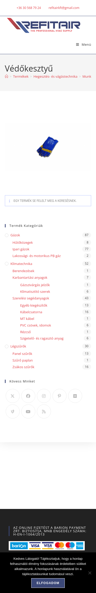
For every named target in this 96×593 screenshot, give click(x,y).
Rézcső (25, 332)
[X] (13, 396)
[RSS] (44, 411)
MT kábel (27, 318)
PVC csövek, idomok (35, 325)
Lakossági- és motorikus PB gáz (37, 255)
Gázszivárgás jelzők (35, 285)
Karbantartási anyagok (30, 277)
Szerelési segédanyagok (31, 298)
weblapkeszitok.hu (55, 521)
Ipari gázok (21, 249)
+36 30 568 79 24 (29, 8)
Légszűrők (18, 346)
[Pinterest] (59, 396)
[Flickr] (75, 396)
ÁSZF (39, 512)
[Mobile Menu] (81, 44)
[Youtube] (28, 411)
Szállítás (53, 512)
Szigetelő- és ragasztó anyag (41, 338)
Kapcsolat (71, 512)
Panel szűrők (22, 353)
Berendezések (23, 271)
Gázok (15, 235)
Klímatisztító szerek (35, 291)
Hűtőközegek (23, 242)
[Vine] (13, 411)
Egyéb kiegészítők (33, 305)
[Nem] (89, 572)
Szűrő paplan (23, 360)
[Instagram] (44, 396)
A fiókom (24, 512)
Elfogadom (48, 583)
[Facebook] (28, 396)
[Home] (6, 76)
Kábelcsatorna (31, 312)
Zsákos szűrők (23, 367)
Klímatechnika (21, 263)
